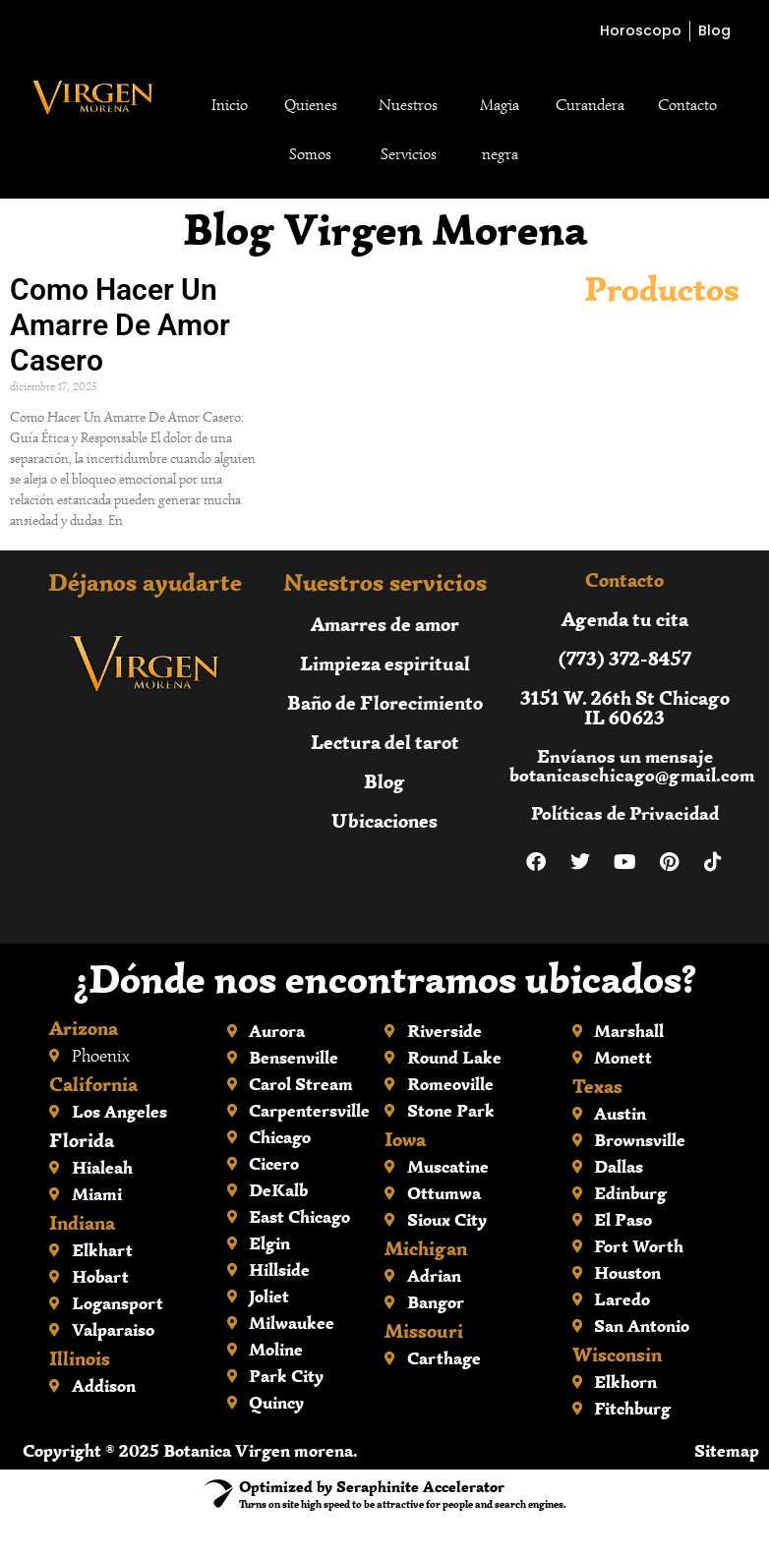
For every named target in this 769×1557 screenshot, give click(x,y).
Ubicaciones (384, 820)
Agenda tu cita (625, 619)
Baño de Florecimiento (385, 702)
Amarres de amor (385, 623)
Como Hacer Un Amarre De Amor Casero (120, 324)
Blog (384, 781)
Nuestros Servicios (408, 129)
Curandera (590, 105)
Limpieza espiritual (385, 663)
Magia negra (499, 129)
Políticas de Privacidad (625, 813)
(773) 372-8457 (625, 658)
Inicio (229, 105)
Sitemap (726, 1451)
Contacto (687, 105)
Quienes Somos (310, 129)
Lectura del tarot (385, 741)
